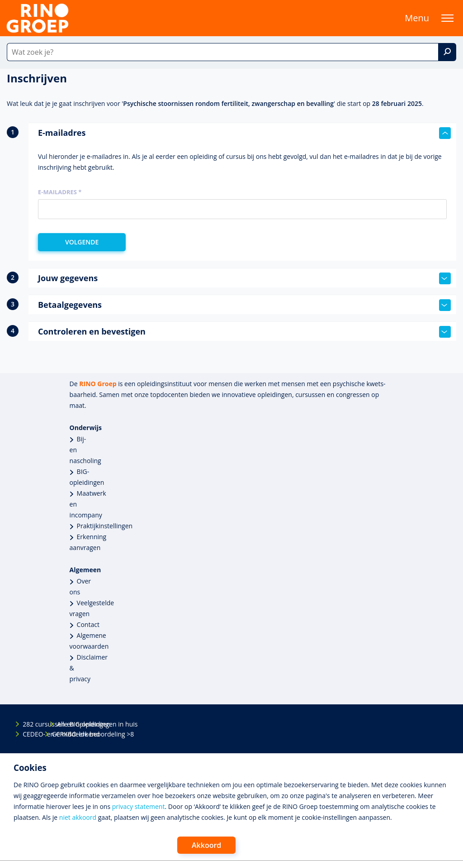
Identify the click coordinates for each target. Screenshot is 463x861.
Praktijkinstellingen (105, 525)
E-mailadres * (59, 192)
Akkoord (206, 845)
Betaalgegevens (244, 305)
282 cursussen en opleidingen (30, 724)
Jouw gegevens (244, 278)
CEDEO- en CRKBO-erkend (30, 734)
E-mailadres (244, 133)
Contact (88, 624)
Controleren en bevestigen (244, 332)
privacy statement (138, 806)
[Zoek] (447, 52)
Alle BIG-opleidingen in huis (64, 724)
